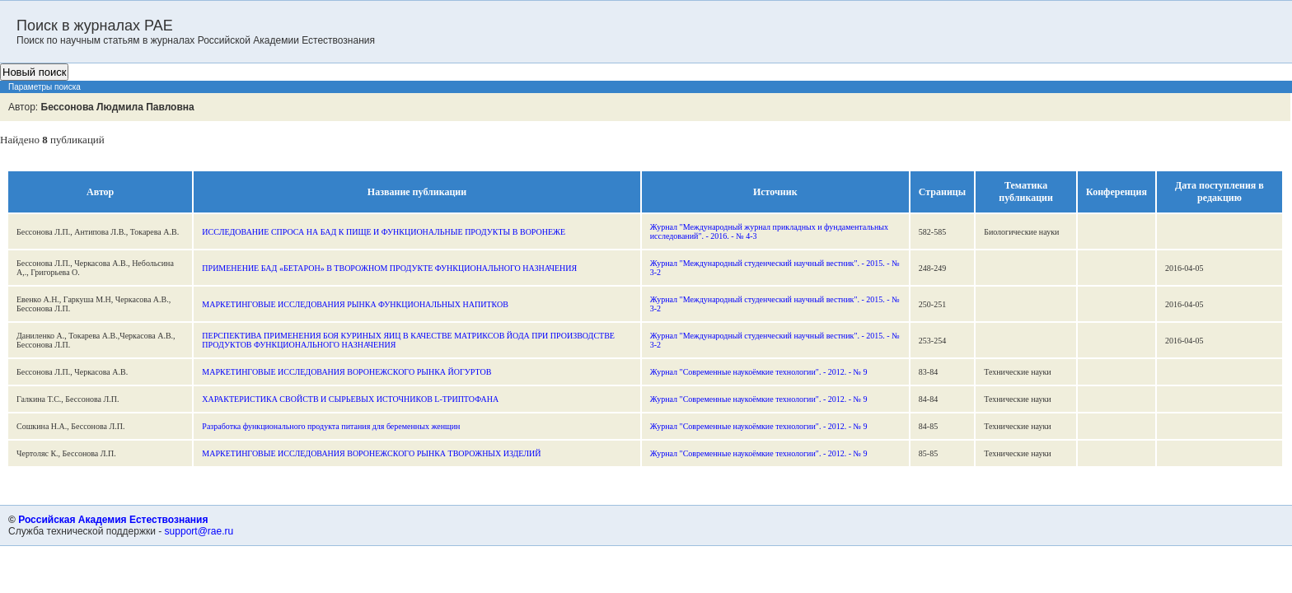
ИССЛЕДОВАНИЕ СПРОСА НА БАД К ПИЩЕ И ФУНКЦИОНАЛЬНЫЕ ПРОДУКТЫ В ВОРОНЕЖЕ (383, 231)
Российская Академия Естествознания (113, 519)
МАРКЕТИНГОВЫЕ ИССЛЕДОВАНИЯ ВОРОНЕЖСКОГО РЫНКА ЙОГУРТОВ (346, 371)
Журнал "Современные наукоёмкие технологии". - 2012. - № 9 (759, 371)
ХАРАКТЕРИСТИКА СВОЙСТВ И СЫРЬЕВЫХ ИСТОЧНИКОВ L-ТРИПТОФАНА (350, 399)
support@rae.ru (199, 531)
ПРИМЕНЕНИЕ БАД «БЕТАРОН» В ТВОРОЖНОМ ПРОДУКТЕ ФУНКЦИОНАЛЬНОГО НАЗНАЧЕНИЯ (389, 268)
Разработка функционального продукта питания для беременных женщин (331, 426)
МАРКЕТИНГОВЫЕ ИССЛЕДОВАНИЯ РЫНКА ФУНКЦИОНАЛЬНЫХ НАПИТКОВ (355, 304)
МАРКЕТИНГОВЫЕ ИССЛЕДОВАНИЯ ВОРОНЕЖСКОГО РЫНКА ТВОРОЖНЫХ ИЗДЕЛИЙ (371, 453)
